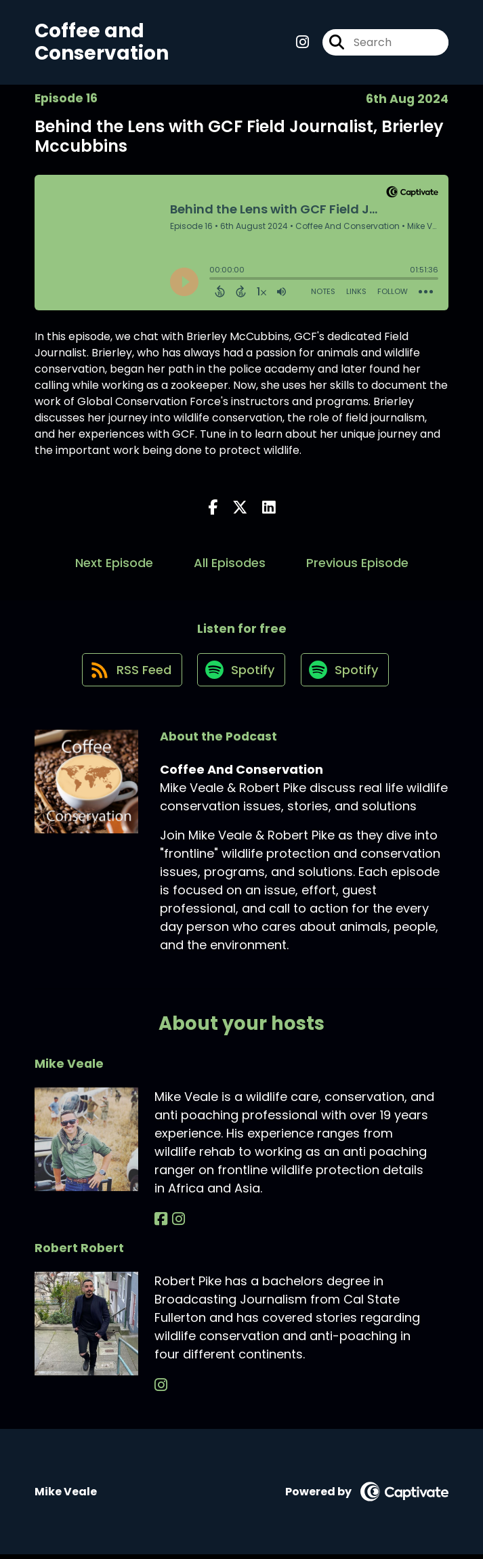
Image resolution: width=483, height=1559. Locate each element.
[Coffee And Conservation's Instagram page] (302, 43)
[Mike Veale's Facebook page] (160, 1223)
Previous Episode (357, 564)
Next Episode (114, 564)
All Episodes (230, 564)
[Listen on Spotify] (241, 674)
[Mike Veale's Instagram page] (176, 1223)
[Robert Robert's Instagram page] (160, 1390)
